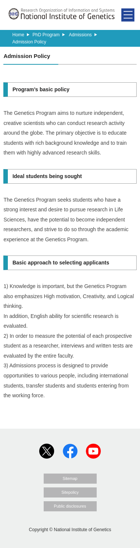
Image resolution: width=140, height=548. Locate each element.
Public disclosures (70, 506)
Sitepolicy (69, 492)
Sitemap (70, 478)
